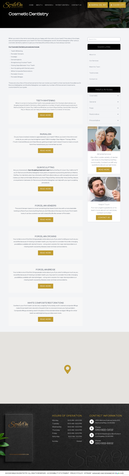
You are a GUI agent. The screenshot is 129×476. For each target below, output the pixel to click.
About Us (92, 54)
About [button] (39, 5)
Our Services (93, 61)
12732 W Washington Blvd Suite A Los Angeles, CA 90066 (108, 435)
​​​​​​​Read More (45, 189)
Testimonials (93, 73)
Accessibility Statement (58, 473)
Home (31, 5)
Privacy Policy (76, 473)
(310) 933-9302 (104, 442)
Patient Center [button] (62, 5)
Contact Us (76, 5)
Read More (45, 115)
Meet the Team (94, 67)
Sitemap (87, 473)
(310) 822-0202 (104, 428)
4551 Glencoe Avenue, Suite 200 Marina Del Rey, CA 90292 (107, 421)
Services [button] (49, 5)
